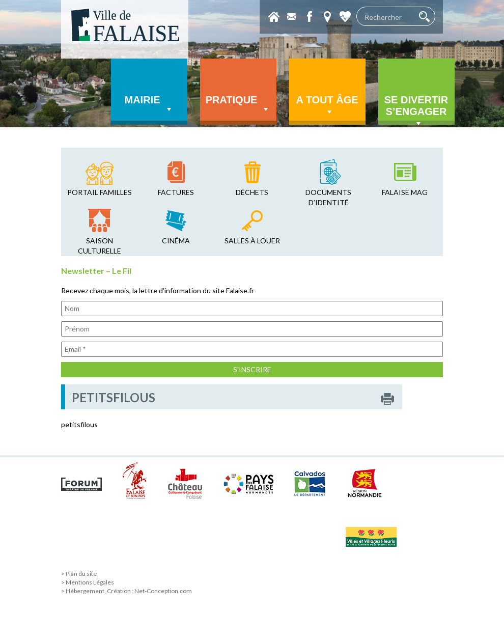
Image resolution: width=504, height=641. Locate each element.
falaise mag (405, 192)
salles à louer (252, 240)
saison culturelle (99, 245)
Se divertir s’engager (416, 109)
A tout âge (327, 105)
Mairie (149, 104)
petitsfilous (79, 424)
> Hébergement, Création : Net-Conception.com (126, 591)
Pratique (238, 104)
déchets (252, 192)
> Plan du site (79, 573)
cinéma (176, 240)
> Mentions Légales (87, 582)
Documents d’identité (328, 197)
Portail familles (99, 192)
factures (176, 192)
